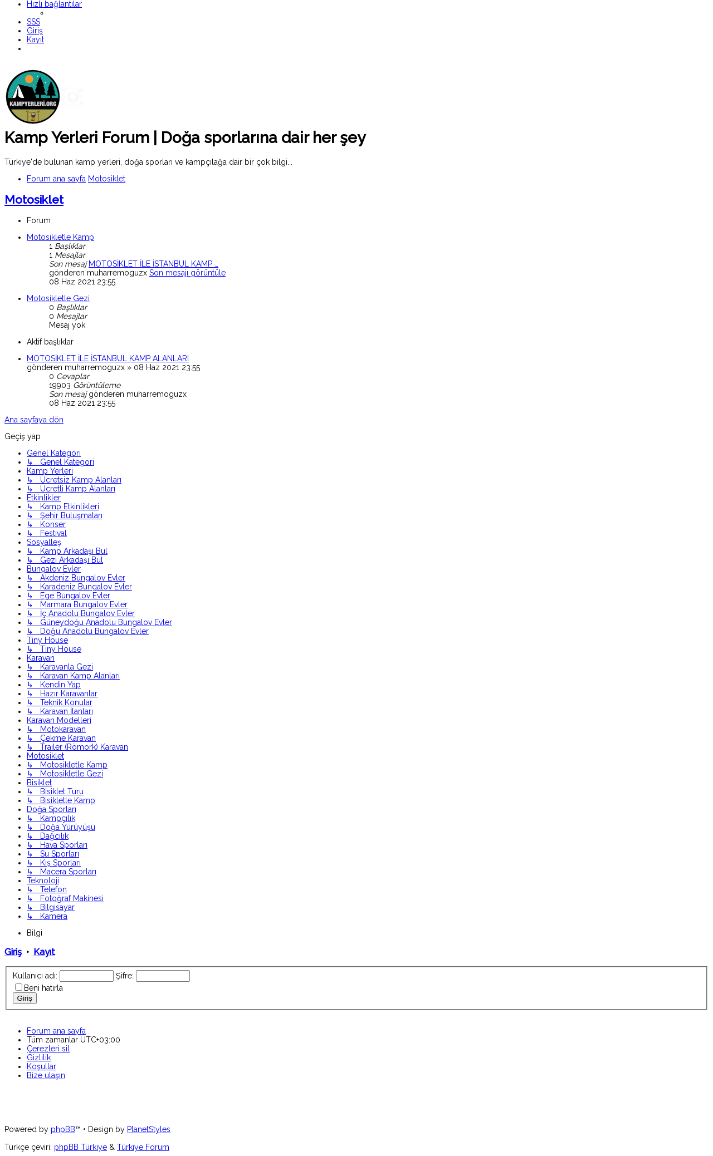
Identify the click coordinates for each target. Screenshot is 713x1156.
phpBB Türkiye (80, 1147)
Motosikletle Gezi (58, 298)
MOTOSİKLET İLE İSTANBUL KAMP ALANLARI (108, 358)
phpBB (63, 1129)
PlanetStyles (148, 1129)
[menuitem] (33, 21)
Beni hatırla (43, 987)
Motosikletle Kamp (60, 237)
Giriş (13, 952)
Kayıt (44, 952)
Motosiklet (34, 199)
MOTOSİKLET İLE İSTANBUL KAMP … (153, 263)
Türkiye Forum (143, 1147)
